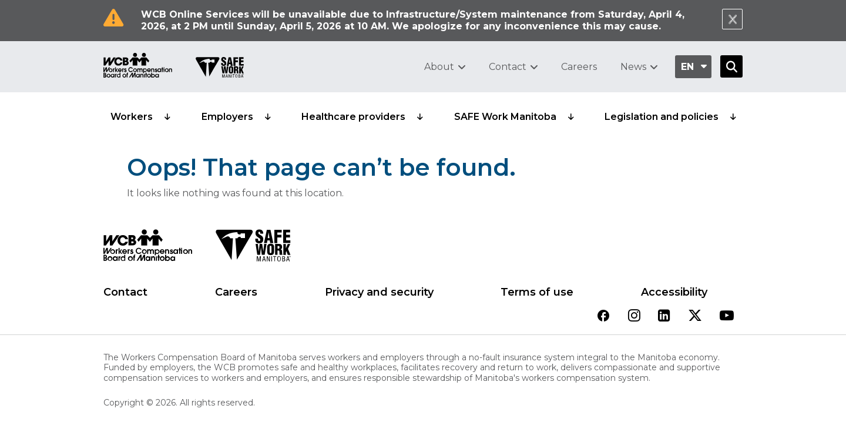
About (439, 66)
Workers (131, 116)
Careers (579, 66)
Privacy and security (379, 292)
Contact (507, 66)
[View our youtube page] (727, 316)
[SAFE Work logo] (253, 249)
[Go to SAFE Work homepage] (220, 69)
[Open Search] (731, 66)
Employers (227, 116)
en (687, 66)
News (633, 66)
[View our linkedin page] (664, 316)
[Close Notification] (732, 19)
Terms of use (537, 292)
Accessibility (674, 292)
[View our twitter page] (695, 316)
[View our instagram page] (634, 316)
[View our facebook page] (603, 316)
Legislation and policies (662, 116)
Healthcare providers (353, 116)
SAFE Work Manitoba (505, 116)
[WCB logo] (147, 249)
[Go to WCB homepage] (137, 67)
